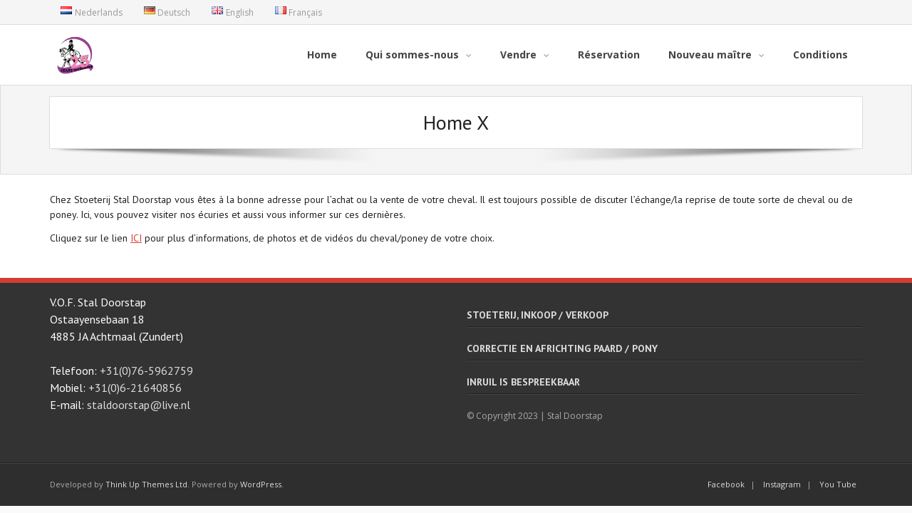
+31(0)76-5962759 (146, 370)
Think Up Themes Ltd (146, 484)
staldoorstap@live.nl (138, 404)
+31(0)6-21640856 (135, 387)
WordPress (260, 484)
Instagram (782, 484)
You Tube (837, 484)
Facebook (726, 484)
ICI (136, 237)
